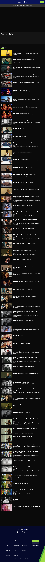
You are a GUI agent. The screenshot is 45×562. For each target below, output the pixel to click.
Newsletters (36, 543)
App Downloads (16, 545)
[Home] (22, 529)
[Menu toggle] (1, 2)
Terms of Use (24, 550)
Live (24, 5)
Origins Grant (16, 550)
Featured (14, 5)
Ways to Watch (16, 543)
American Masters (7, 34)
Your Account (8, 550)
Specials (2, 47)
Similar (6, 47)
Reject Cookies (35, 545)
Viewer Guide (8, 555)
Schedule (27, 5)
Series (18, 5)
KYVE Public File (24, 545)
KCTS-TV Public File (25, 543)
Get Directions (22, 536)
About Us (7, 540)
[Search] (38, 2)
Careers (7, 545)
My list (31, 5)
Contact (7, 543)
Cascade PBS (19, 558)
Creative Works (16, 555)
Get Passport (16, 540)
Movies (21, 5)
